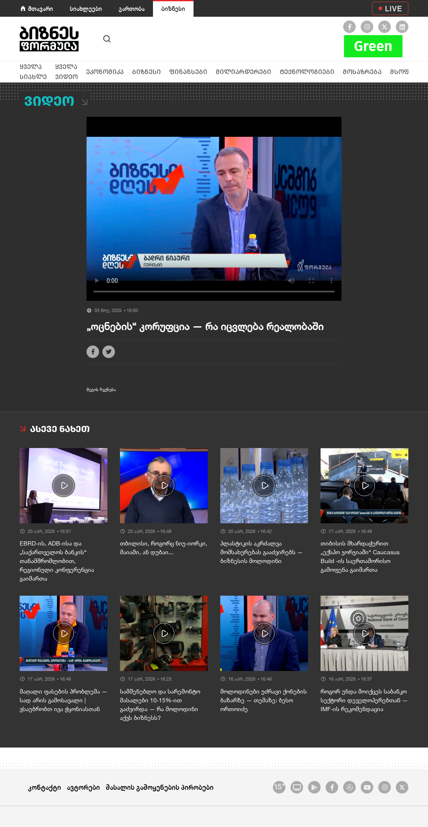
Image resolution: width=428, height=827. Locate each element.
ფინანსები (188, 72)
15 (279, 786)
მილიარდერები (243, 72)
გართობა (132, 8)
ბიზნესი (173, 8)
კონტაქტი (44, 787)
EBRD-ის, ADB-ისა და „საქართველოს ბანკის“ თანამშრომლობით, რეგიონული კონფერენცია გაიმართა (57, 561)
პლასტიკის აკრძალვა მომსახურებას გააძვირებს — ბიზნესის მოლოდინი (261, 552)
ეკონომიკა (105, 72)
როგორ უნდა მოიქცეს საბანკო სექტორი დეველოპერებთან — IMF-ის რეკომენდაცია (364, 700)
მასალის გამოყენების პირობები (160, 787)
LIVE (393, 8)
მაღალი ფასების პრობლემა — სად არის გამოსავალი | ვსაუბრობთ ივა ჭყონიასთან (63, 700)
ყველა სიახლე (33, 72)
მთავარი (40, 8)
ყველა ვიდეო (66, 72)
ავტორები (83, 787)
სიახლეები (86, 8)
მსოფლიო (408, 72)
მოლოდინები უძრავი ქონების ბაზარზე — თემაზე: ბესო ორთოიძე (263, 700)
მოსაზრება (362, 72)
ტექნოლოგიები (307, 72)
